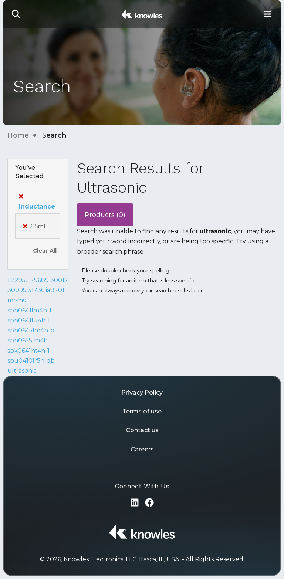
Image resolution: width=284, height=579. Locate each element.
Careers (142, 449)
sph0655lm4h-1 (29, 340)
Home (18, 135)
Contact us (142, 430)
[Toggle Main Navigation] (267, 14)
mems (16, 300)
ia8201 (55, 290)
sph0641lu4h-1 (28, 320)
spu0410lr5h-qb (31, 360)
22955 (20, 280)
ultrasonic (22, 370)
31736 (36, 290)
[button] (16, 14)
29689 (39, 280)
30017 (59, 280)
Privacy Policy (142, 392)
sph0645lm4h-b (30, 330)
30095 (16, 290)
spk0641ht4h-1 (28, 350)
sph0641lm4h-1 (29, 310)
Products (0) (105, 215)
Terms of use (142, 411)
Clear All (45, 250)
